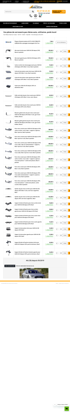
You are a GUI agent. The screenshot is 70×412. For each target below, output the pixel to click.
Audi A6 (28, 34)
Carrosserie (24, 23)
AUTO (19, 34)
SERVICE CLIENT (17, 2)
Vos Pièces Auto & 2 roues (10, 34)
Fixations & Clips (18, 26)
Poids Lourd (63, 23)
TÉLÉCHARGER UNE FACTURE (7, 2)
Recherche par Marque (10, 23)
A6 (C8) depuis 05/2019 (37, 34)
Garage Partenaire (51, 26)
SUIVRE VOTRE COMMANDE (26, 2)
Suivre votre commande (57, 11)
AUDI (23, 34)
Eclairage (36, 23)
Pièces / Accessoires (49, 23)
